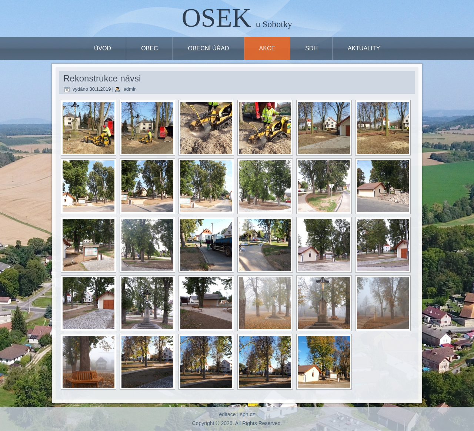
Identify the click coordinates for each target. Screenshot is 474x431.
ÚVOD (102, 48)
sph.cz (247, 414)
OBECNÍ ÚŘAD (208, 48)
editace (227, 414)
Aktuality (364, 48)
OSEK (216, 18)
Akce (267, 48)
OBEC (149, 48)
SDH (311, 48)
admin (130, 89)
